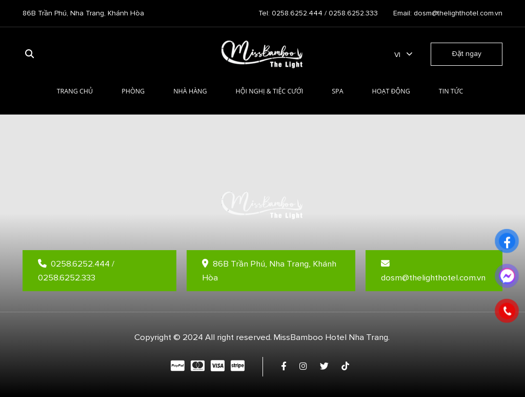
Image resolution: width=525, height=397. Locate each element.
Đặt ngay (466, 53)
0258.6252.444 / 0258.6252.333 (76, 270)
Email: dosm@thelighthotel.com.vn (447, 13)
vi (397, 54)
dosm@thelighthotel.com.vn (433, 271)
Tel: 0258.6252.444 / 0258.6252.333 (318, 13)
